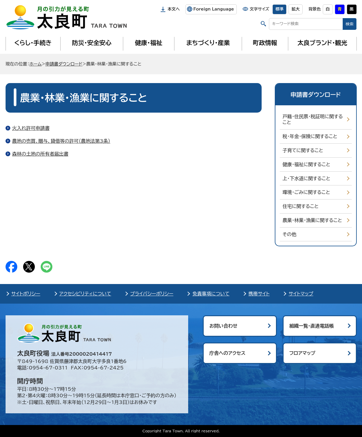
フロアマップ (302, 353)
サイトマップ (301, 293)
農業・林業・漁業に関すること (312, 220)
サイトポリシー (25, 293)
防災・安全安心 (91, 43)
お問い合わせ (224, 326)
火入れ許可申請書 (31, 128)
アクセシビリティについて (85, 293)
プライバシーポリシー (152, 293)
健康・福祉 (148, 43)
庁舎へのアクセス (228, 353)
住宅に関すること (301, 206)
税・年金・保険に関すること (310, 136)
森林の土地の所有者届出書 (40, 154)
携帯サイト (259, 293)
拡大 (295, 9)
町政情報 (265, 43)
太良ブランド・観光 (322, 43)
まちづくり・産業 (208, 43)
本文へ (174, 9)
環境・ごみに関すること (306, 192)
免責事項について (210, 293)
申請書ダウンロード (64, 64)
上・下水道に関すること (306, 178)
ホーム (35, 64)
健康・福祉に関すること (306, 164)
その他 (289, 234)
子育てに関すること (303, 150)
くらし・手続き (33, 43)
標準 (279, 9)
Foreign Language (213, 9)
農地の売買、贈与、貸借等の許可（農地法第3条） (61, 141)
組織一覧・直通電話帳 (311, 326)
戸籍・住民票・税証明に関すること (313, 119)
